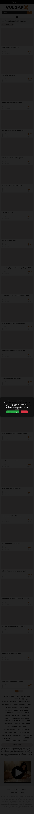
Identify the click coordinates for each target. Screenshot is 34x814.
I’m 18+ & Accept (12, 412)
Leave (24, 412)
